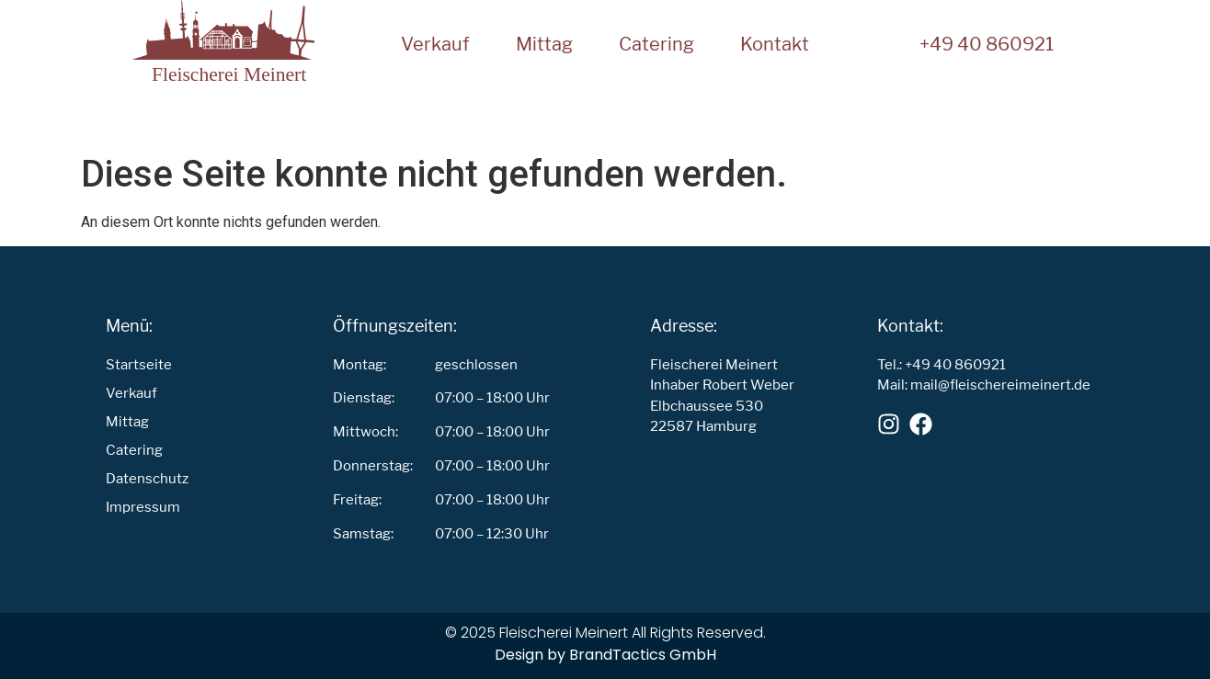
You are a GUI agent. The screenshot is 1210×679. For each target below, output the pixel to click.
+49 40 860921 (986, 44)
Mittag (544, 44)
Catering (656, 44)
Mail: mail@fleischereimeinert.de (983, 384)
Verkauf (435, 44)
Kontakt (774, 44)
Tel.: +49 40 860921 (941, 364)
